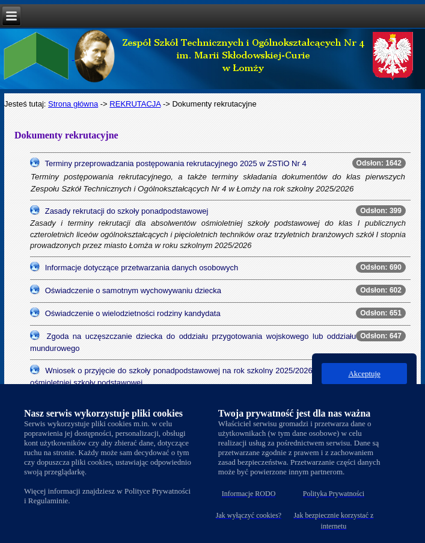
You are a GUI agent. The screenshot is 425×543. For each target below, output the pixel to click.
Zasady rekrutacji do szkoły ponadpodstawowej (127, 211)
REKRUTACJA (135, 103)
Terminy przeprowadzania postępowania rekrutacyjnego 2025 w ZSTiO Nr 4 (175, 163)
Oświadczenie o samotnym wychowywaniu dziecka (133, 290)
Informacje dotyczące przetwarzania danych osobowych (142, 267)
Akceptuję (364, 373)
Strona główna (73, 103)
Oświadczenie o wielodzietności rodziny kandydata (133, 313)
